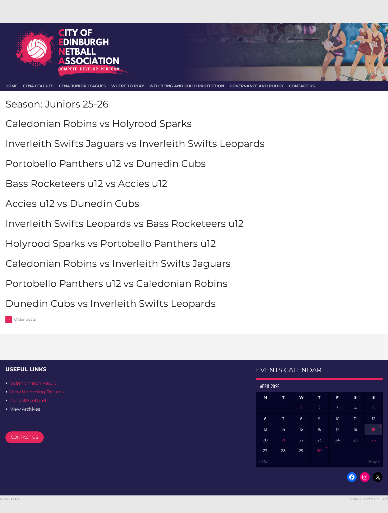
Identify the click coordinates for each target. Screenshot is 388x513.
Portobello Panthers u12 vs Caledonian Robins (116, 283)
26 (373, 440)
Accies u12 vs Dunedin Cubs (72, 203)
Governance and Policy (257, 85)
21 (283, 440)
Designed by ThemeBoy (368, 499)
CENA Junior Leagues (82, 85)
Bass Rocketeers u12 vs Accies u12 (86, 183)
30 (319, 450)
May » (374, 461)
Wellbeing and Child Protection (186, 85)
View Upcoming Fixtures (37, 391)
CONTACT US (24, 437)
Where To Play (127, 85)
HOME (11, 85)
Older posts (20, 319)
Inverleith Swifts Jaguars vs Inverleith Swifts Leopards (135, 143)
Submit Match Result (33, 383)
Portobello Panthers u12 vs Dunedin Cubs (105, 163)
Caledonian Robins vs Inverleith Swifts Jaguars (118, 263)
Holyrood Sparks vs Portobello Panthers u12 (110, 243)
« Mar (264, 461)
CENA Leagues (38, 85)
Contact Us (302, 85)
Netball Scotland (28, 400)
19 (373, 429)
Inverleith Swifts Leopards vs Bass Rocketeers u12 (124, 223)
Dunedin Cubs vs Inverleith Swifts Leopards (110, 303)
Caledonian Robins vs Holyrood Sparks (98, 123)
